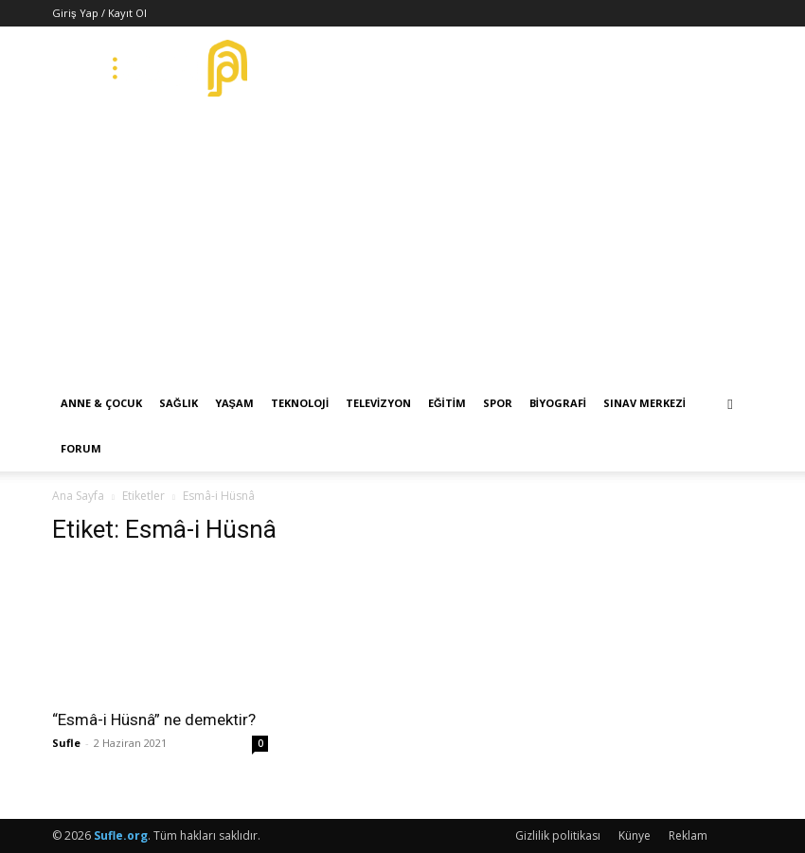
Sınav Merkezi (644, 403)
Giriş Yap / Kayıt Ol (99, 13)
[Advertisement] (402, 238)
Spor (497, 403)
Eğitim (447, 403)
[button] (730, 404)
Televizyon (378, 403)
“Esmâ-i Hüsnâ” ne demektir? (154, 719)
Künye (634, 835)
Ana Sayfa (78, 496)
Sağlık (178, 403)
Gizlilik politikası (557, 835)
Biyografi (557, 403)
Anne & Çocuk (101, 403)
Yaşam (234, 403)
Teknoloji (300, 403)
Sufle (66, 743)
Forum (81, 448)
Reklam (688, 835)
